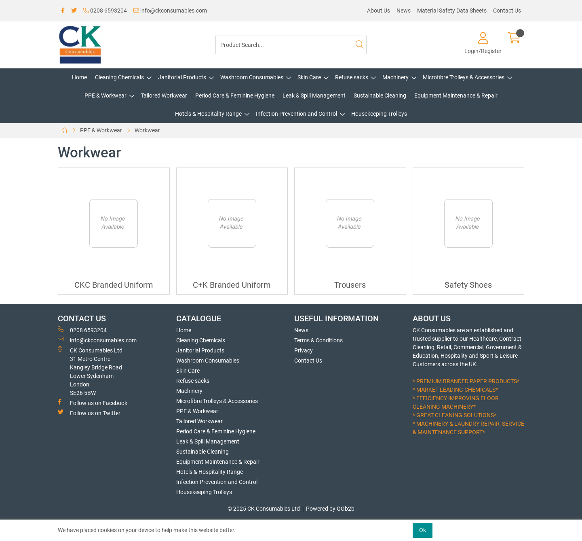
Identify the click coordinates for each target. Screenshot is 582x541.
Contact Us (507, 10)
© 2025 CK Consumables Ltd (264, 508)
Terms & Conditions (318, 340)
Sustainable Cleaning (380, 95)
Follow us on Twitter (89, 412)
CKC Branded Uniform (113, 285)
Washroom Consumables (251, 77)
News (403, 10)
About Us (378, 10)
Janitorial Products (182, 77)
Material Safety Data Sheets (452, 10)
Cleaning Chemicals (119, 77)
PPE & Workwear (105, 95)
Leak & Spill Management (314, 95)
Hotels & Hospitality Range (208, 113)
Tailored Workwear (164, 95)
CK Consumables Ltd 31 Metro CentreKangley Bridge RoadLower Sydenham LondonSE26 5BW (90, 371)
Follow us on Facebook (92, 402)
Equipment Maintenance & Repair (456, 95)
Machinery (395, 77)
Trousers (350, 285)
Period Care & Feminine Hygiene (234, 95)
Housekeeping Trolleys (379, 113)
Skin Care (309, 77)
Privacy (303, 350)
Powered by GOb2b (330, 508)
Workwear (147, 130)
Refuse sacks (351, 77)
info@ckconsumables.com (170, 10)
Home (79, 77)
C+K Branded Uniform (232, 285)
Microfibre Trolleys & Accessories (463, 77)
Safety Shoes (468, 285)
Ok (422, 530)
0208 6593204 (105, 10)
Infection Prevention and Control (296, 113)
